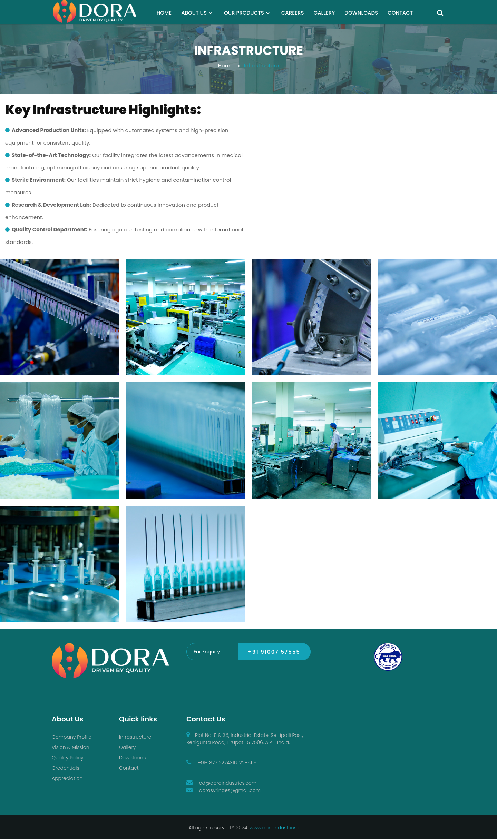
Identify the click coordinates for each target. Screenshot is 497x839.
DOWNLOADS (361, 13)
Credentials (65, 767)
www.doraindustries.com (279, 827)
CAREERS (292, 13)
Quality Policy (68, 757)
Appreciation (67, 778)
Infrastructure (135, 736)
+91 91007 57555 (274, 651)
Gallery (127, 747)
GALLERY (324, 13)
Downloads (132, 757)
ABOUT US (194, 13)
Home (226, 65)
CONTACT (400, 13)
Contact (129, 767)
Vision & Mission (70, 747)
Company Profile (71, 736)
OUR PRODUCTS (244, 13)
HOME (164, 13)
